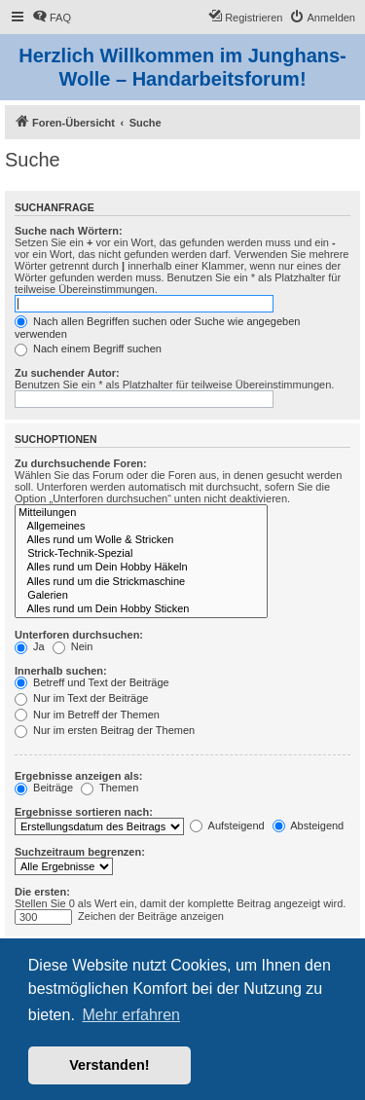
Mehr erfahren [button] (131, 1015)
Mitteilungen (141, 513)
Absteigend (309, 825)
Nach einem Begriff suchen (88, 348)
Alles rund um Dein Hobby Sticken (141, 609)
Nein (73, 646)
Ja (30, 646)
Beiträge (44, 787)
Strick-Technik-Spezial (141, 554)
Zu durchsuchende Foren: (81, 463)
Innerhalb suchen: (61, 671)
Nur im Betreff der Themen (87, 714)
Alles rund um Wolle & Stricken (141, 540)
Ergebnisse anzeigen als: (78, 776)
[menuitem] (51, 17)
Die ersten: (42, 892)
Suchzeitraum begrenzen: (80, 852)
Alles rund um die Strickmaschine (141, 582)
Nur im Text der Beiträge (81, 698)
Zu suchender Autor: (67, 373)
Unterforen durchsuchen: (79, 635)
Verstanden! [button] (109, 1065)
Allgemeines (141, 526)
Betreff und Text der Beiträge (92, 682)
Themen (109, 787)
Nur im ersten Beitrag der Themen (105, 730)
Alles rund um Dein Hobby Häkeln (141, 567)
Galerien (141, 596)
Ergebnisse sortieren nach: (84, 812)
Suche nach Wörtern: (69, 231)
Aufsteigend (227, 825)
